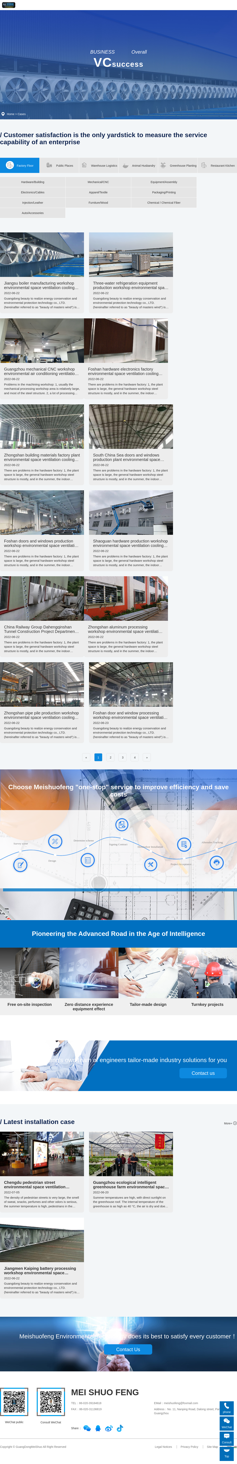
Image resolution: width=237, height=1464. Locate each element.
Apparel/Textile (98, 192)
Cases (22, 114)
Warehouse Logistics (98, 165)
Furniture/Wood (98, 202)
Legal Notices (163, 1446)
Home (10, 114)
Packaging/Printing (164, 192)
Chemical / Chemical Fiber (163, 202)
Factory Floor (19, 165)
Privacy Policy (189, 1446)
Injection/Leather (32, 202)
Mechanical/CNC (98, 182)
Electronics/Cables (32, 192)
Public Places (59, 165)
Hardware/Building (32, 182)
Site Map (212, 1446)
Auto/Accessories (33, 213)
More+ (228, 1123)
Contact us (203, 1073)
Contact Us (128, 1349)
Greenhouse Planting (177, 165)
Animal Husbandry (138, 165)
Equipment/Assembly (164, 182)
